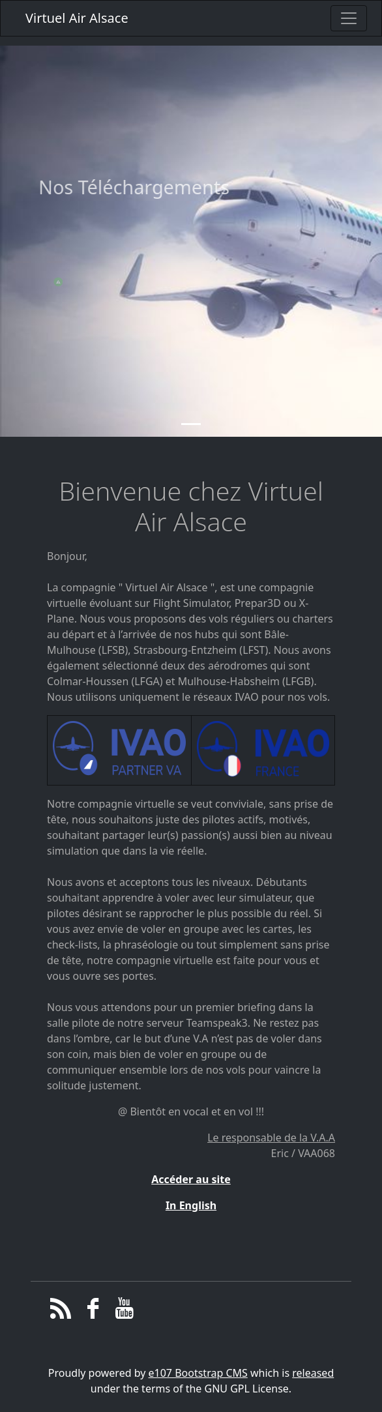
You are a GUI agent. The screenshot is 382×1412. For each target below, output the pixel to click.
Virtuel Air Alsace (76, 18)
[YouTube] (125, 1311)
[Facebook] (93, 1311)
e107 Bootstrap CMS (198, 1373)
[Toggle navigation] (349, 18)
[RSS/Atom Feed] (61, 1311)
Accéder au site (191, 1179)
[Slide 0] (191, 437)
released (313, 1373)
